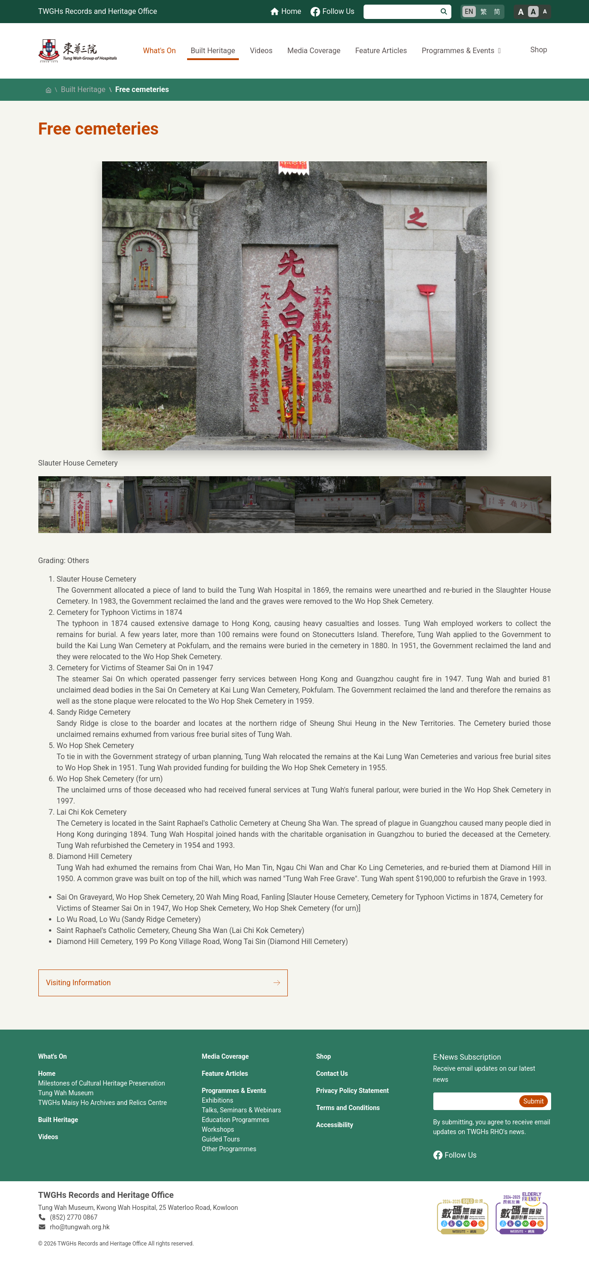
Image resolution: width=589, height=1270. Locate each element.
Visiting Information (78, 982)
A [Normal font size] (533, 11)
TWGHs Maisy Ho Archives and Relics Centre (102, 1102)
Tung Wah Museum (66, 1093)
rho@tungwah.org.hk (79, 1227)
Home (46, 1073)
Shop (538, 49)
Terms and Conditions (348, 1107)
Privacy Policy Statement (352, 1090)
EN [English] (469, 11)
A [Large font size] (520, 12)
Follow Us (455, 1155)
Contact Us (332, 1073)
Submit (533, 1101)
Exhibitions (217, 1100)
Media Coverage (313, 50)
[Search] (400, 12)
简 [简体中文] (497, 11)
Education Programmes (235, 1119)
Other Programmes (229, 1149)
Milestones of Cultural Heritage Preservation (101, 1083)
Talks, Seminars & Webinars (241, 1110)
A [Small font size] (544, 11)
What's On (159, 50)
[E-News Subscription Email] (475, 1101)
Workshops (218, 1129)
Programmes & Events (234, 1090)
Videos (261, 50)
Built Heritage (213, 50)
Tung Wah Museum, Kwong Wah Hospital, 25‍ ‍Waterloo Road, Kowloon (138, 1207)
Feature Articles (381, 50)
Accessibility (334, 1125)
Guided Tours (221, 1139)
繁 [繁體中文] (483, 11)
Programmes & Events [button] (458, 50)
